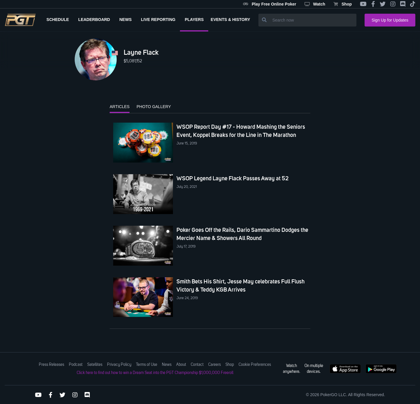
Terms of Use (146, 365)
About (181, 365)
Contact (197, 365)
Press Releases (51, 365)
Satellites (94, 365)
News (167, 365)
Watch (314, 4)
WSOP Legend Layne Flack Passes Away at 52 (232, 178)
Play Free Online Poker (269, 4)
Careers (214, 365)
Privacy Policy (119, 365)
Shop (342, 4)
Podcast (76, 365)
